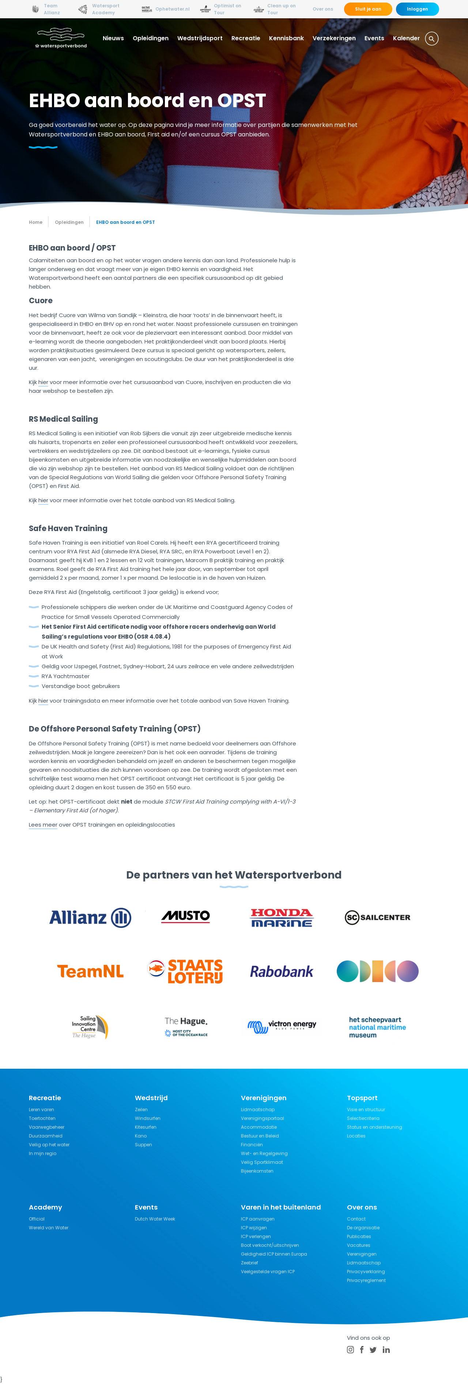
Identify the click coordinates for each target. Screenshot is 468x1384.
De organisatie (363, 1228)
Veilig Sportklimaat (262, 1162)
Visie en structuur (366, 1109)
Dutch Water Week (155, 1219)
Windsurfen (148, 1118)
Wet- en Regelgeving (264, 1153)
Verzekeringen (334, 38)
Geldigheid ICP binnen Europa (274, 1254)
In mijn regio (42, 1153)
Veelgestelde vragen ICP (268, 1271)
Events (374, 38)
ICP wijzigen (254, 1228)
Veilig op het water (49, 1145)
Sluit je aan (368, 9)
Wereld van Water (48, 1228)
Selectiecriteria (363, 1118)
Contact (356, 1219)
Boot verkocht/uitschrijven (270, 1245)
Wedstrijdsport (200, 38)
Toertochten (42, 1118)
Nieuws (113, 38)
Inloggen (417, 9)
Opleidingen (151, 38)
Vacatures (358, 1245)
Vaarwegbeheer (46, 1127)
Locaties (356, 1136)
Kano (141, 1136)
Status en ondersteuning (374, 1127)
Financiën (252, 1145)
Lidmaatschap (258, 1109)
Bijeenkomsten (257, 1171)
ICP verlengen (256, 1236)
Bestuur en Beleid (260, 1136)
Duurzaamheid (46, 1136)
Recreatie (245, 38)
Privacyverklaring (366, 1271)
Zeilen (141, 1109)
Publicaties (359, 1236)
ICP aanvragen (258, 1219)
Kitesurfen (145, 1127)
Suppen (143, 1145)
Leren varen (41, 1109)
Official (37, 1219)
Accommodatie (259, 1127)
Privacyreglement (366, 1280)
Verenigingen (362, 1254)
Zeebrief (249, 1263)
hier (43, 382)
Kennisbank (286, 38)
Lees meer (43, 824)
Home (35, 222)
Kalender (406, 38)
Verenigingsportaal (262, 1118)
